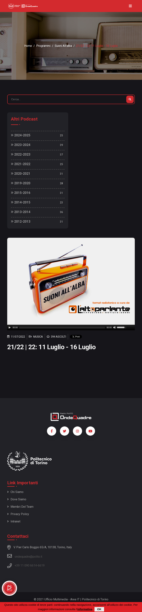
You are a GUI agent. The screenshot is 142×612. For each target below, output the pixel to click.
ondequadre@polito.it (24, 556)
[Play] (9, 327)
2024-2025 (20, 135)
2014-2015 (20, 202)
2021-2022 (20, 164)
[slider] (62, 327)
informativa (84, 609)
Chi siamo (15, 492)
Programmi (43, 46)
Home (28, 46)
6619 (41, 565)
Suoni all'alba (63, 46)
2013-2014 (20, 212)
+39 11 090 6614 (26, 565)
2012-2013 (20, 221)
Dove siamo (16, 499)
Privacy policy (18, 514)
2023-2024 (20, 145)
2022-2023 (20, 154)
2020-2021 (20, 173)
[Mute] (114, 327)
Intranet (13, 521)
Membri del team (20, 506)
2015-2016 (20, 193)
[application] (71, 327)
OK (99, 609)
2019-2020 (20, 183)
